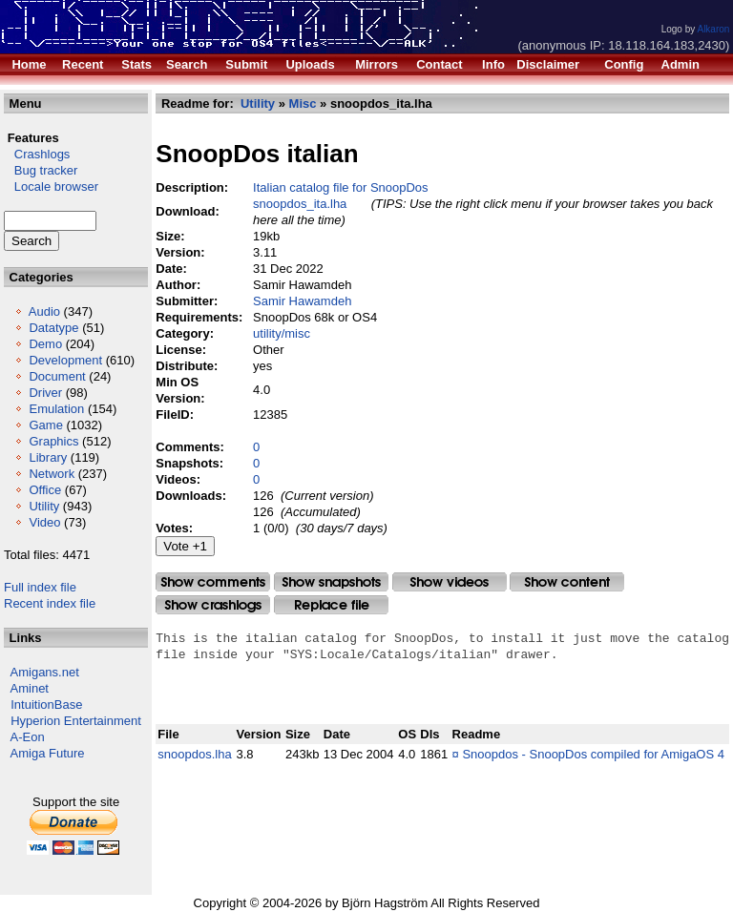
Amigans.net (44, 672)
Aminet (29, 688)
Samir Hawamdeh (302, 301)
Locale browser (51, 186)
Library (48, 457)
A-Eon (27, 737)
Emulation (56, 409)
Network (51, 473)
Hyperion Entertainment (75, 721)
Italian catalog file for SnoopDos (341, 187)
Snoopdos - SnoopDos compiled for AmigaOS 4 (593, 754)
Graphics (53, 441)
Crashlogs (37, 154)
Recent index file (49, 603)
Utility (44, 506)
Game (45, 425)
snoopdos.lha (194, 754)
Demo (45, 344)
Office (45, 490)
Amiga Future (47, 753)
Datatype (53, 328)
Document (57, 376)
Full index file (40, 587)
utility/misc (281, 333)
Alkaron (713, 29)
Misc (303, 103)
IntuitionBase (46, 704)
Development (65, 360)
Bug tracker (40, 170)
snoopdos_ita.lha (299, 204)
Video (44, 522)
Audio (44, 311)
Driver (45, 392)
